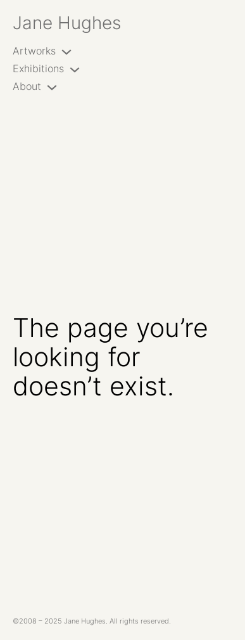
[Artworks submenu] (66, 51)
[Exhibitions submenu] (74, 69)
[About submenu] (52, 87)
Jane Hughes (67, 22)
